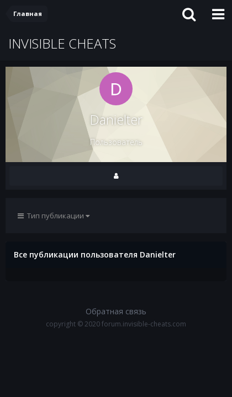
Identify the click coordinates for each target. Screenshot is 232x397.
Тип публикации (53, 216)
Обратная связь (116, 311)
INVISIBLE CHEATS (62, 43)
